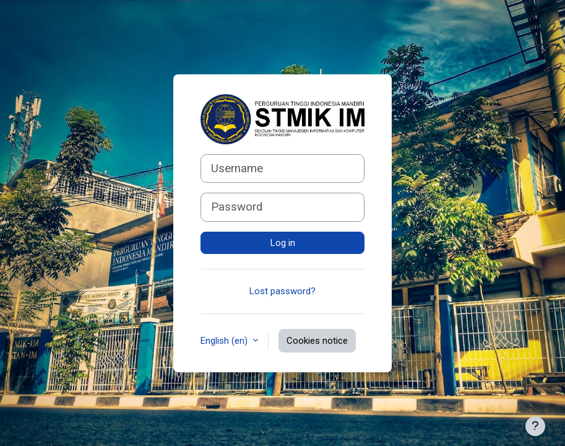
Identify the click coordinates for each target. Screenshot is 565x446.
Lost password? (282, 291)
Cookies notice (317, 340)
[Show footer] (535, 426)
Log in (282, 242)
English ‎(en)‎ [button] (225, 340)
